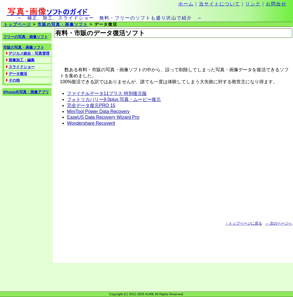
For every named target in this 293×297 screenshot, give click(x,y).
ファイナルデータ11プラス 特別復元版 (106, 93)
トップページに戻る (244, 223)
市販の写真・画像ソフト (62, 24)
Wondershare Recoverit (91, 123)
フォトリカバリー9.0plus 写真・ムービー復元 (114, 99)
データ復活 (18, 74)
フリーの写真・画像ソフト (25, 37)
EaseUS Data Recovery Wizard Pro (103, 117)
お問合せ (276, 3)
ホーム (186, 3)
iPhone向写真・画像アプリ (26, 92)
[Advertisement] (121, 52)
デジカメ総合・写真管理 (29, 53)
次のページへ (278, 223)
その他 (14, 80)
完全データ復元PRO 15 (91, 105)
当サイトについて (219, 3)
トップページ (17, 24)
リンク (253, 3)
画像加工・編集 (22, 60)
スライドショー (22, 67)
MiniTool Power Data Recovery (98, 111)
